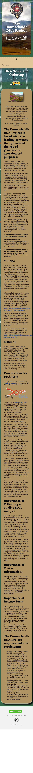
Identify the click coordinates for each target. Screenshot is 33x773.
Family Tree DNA (10, 383)
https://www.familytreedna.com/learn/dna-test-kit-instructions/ (18, 336)
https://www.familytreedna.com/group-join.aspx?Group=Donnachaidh (17, 309)
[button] (16, 59)
